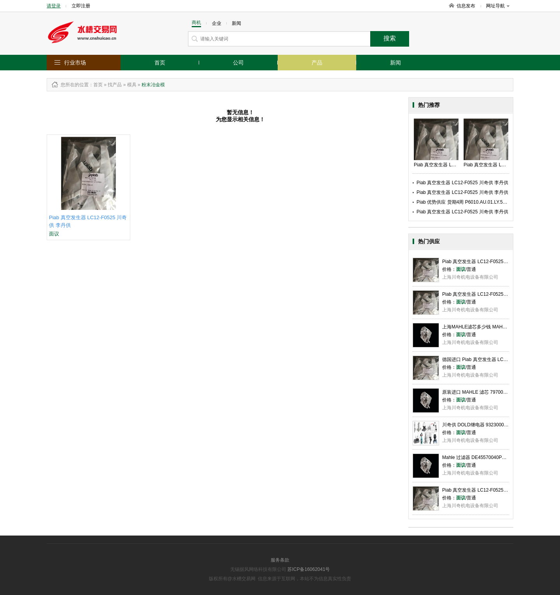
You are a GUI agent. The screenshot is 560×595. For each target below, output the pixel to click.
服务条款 (280, 560)
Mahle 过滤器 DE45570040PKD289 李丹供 (486, 457)
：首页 (96, 84)
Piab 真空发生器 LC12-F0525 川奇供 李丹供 (462, 182)
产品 (317, 62)
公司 (238, 62)
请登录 (54, 6)
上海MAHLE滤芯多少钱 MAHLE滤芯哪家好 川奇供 (494, 327)
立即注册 (81, 6)
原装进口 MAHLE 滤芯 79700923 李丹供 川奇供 (491, 392)
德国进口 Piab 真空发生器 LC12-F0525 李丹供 (490, 359)
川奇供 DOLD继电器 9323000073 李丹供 (484, 424)
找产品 (115, 84)
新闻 (395, 62)
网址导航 (497, 6)
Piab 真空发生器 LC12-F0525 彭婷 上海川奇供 (490, 294)
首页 (159, 62)
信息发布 (466, 6)
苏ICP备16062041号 (308, 569)
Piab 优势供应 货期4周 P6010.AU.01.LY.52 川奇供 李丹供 (476, 202)
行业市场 (75, 62)
